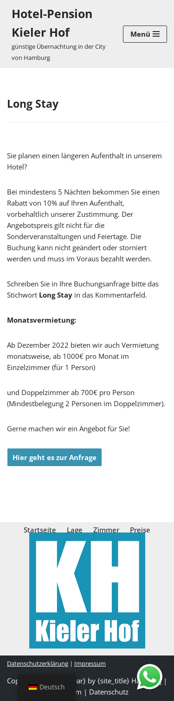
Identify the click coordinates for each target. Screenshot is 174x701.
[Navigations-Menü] (145, 34)
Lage (75, 529)
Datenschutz (109, 691)
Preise (140, 529)
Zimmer (106, 529)
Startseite (40, 529)
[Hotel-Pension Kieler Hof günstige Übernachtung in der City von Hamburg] (58, 34)
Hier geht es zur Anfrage (55, 457)
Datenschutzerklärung (37, 664)
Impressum (90, 664)
